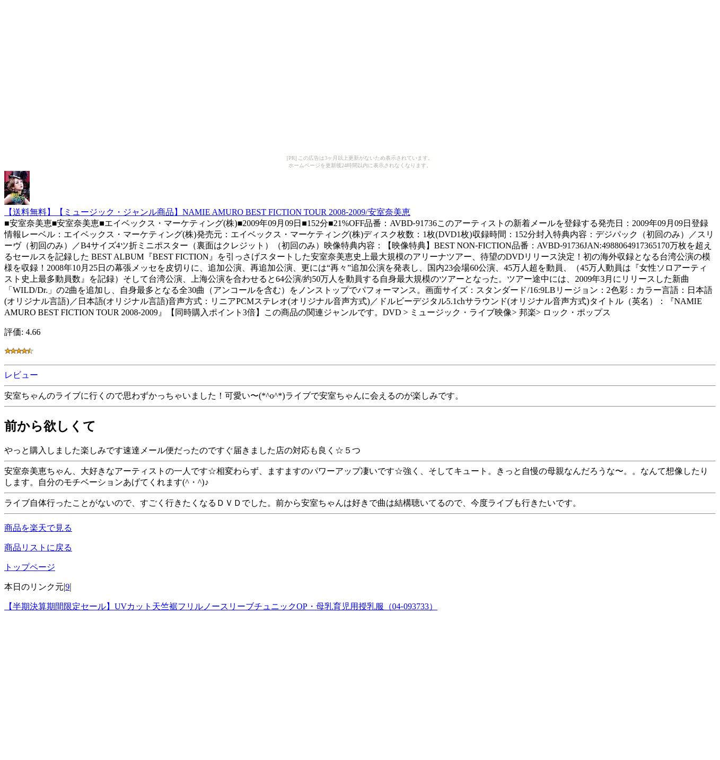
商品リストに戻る (38, 547)
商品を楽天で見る (38, 527)
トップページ (29, 567)
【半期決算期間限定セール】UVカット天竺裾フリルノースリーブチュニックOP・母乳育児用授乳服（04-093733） (220, 606)
